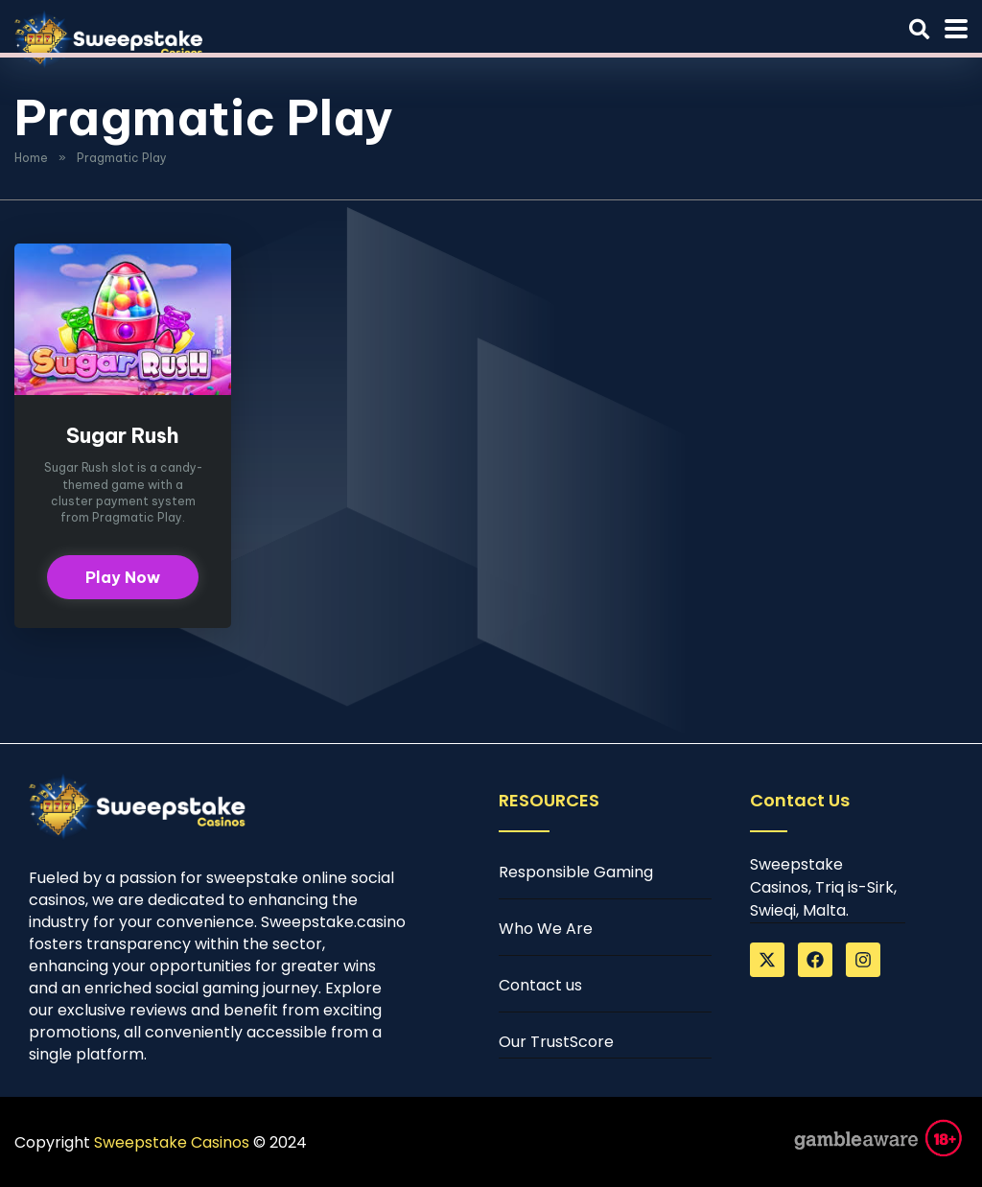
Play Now (122, 577)
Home (31, 158)
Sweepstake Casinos (171, 1142)
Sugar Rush (122, 436)
